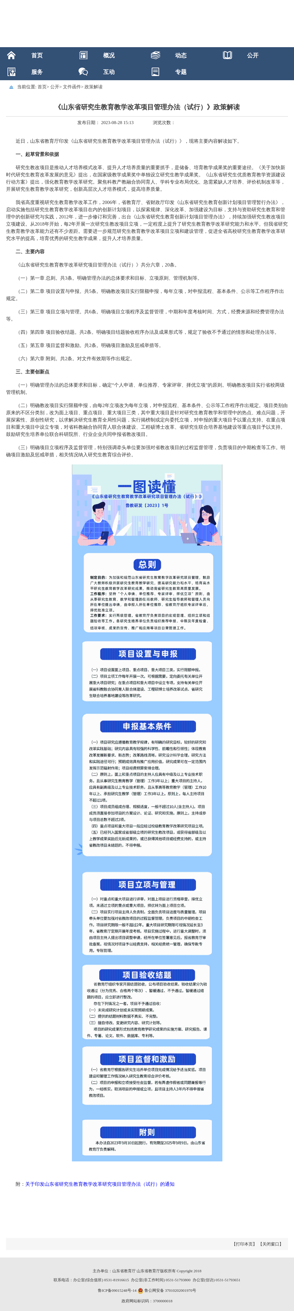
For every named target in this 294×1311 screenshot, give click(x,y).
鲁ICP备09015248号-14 (117, 1290)
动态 (181, 55)
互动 (109, 72)
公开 (252, 55)
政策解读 (94, 86)
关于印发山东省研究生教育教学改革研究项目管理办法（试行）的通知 (100, 1184)
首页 (37, 55)
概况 (109, 55)
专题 (181, 72)
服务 (37, 72)
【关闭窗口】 (270, 1244)
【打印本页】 (244, 1244)
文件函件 (72, 86)
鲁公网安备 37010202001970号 (170, 1290)
